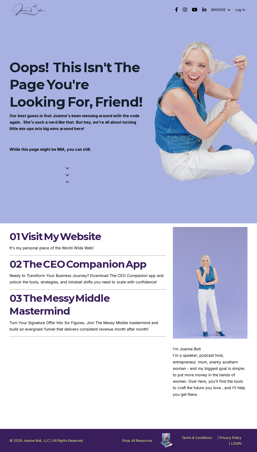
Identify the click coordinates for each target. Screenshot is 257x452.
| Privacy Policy (229, 438)
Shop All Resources (137, 440)
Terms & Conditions (197, 438)
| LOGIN (235, 443)
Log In (240, 10)
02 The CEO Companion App (78, 264)
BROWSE (221, 10)
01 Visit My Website (55, 236)
